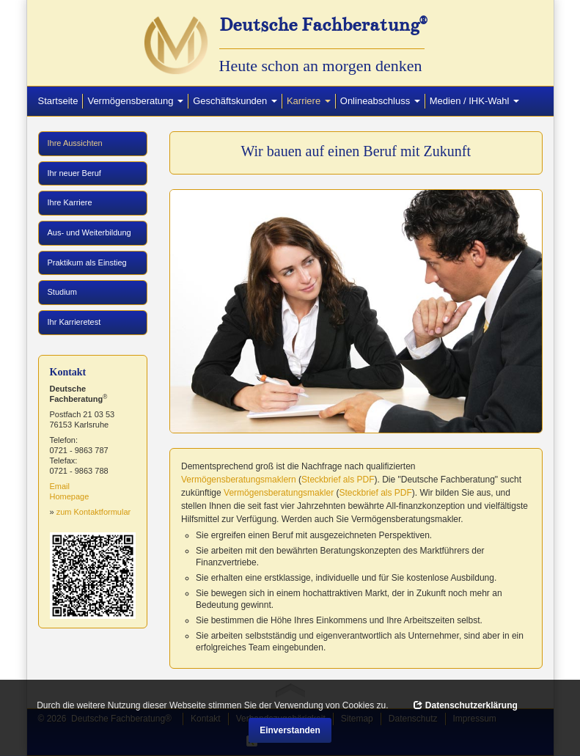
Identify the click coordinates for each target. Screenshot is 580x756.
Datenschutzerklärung (465, 705)
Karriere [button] (311, 100)
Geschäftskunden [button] (235, 100)
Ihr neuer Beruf (74, 173)
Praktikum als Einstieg (87, 262)
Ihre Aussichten (89, 142)
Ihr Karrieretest (74, 322)
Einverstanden (290, 730)
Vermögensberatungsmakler (279, 493)
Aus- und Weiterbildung (89, 232)
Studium (62, 291)
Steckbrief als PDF (337, 479)
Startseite (58, 100)
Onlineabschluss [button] (380, 100)
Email (60, 486)
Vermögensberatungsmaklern (238, 479)
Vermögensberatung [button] (135, 100)
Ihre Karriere (70, 202)
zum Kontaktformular (93, 511)
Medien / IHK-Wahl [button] (474, 100)
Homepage (69, 496)
